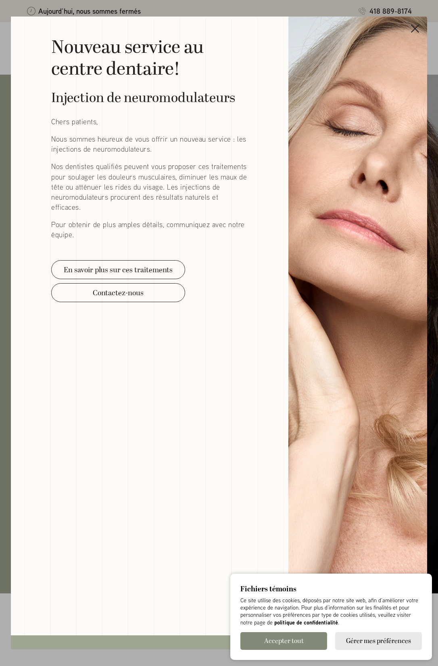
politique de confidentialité (306, 622)
